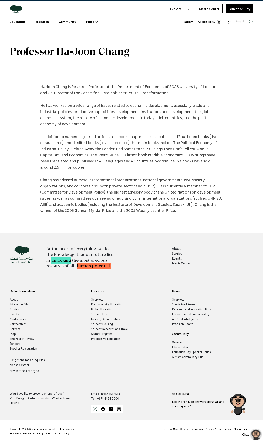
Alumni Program (101, 334)
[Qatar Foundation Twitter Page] (95, 409)
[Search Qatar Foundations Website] (251, 22)
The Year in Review (22, 338)
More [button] (92, 22)
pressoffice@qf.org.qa (24, 371)
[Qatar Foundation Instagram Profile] (119, 409)
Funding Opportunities (105, 319)
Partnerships (18, 324)
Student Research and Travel (109, 329)
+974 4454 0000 (108, 398)
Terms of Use (170, 428)
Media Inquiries (242, 428)
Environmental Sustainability (190, 314)
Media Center (209, 9)
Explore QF (180, 9)
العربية (240, 21)
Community (67, 22)
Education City (239, 9)
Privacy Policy (213, 428)
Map (13, 334)
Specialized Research (186, 304)
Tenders (15, 343)
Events (177, 258)
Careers (15, 329)
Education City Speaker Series (191, 352)
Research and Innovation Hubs (192, 309)
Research (42, 22)
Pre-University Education (107, 304)
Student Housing (102, 324)
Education (17, 22)
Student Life (99, 314)
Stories (177, 253)
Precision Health (182, 324)
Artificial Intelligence (185, 319)
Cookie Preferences (191, 428)
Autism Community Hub (187, 357)
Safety (188, 22)
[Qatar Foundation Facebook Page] (103, 409)
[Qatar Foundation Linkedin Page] (111, 409)
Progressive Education (105, 338)
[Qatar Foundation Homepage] (17, 8)
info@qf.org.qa (110, 393)
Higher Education (102, 309)
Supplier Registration (23, 348)
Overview (97, 299)
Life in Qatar (180, 347)
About (176, 248)
